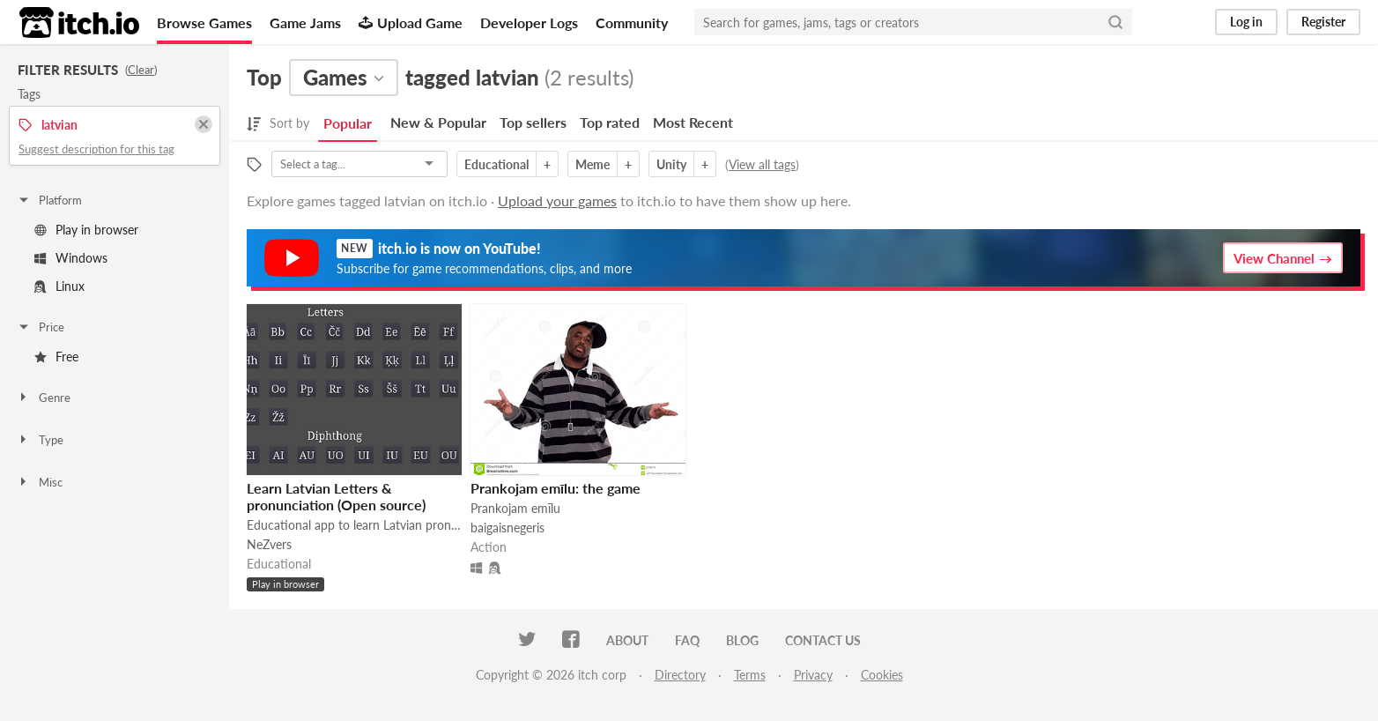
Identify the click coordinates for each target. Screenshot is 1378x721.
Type (40, 440)
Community (632, 22)
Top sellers (533, 122)
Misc (40, 482)
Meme (592, 164)
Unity (671, 164)
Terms (750, 674)
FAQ (687, 640)
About (627, 640)
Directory (680, 674)
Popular (347, 123)
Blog (742, 640)
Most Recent (693, 122)
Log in (1246, 21)
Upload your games (557, 200)
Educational (496, 164)
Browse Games (204, 22)
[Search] (1115, 22)
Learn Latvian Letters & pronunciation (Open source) (336, 496)
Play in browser (86, 229)
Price (40, 327)
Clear (141, 70)
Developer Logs (529, 22)
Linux (59, 286)
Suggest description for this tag (96, 149)
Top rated (610, 122)
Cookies (882, 674)
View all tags (762, 164)
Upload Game (411, 22)
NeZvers (269, 544)
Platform (49, 200)
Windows (70, 257)
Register (1323, 21)
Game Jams (305, 22)
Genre (43, 397)
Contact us (823, 640)
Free (56, 356)
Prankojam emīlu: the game (555, 487)
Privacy (813, 674)
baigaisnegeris (507, 527)
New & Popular (438, 122)
